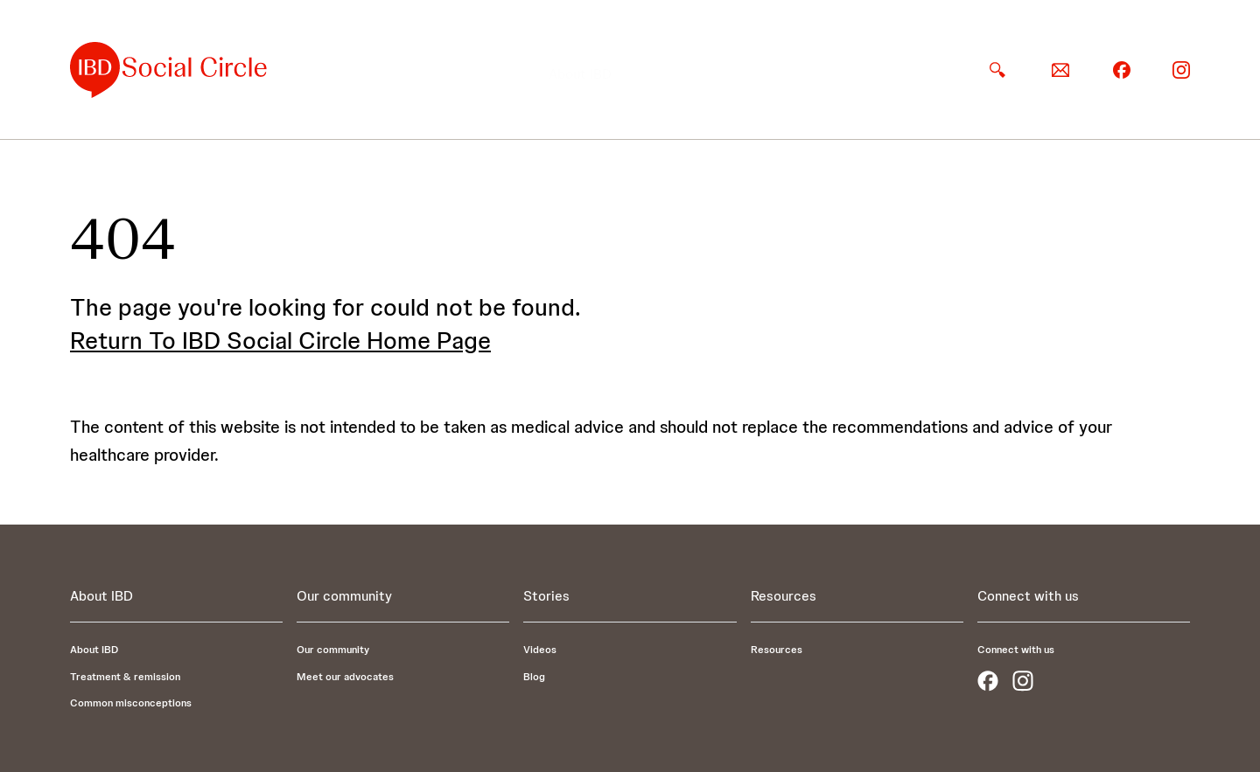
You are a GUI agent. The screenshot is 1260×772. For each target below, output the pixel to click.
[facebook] (1121, 69)
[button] (580, 69)
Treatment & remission (125, 677)
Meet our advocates (345, 677)
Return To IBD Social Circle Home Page (280, 340)
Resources (912, 69)
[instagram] (1181, 69)
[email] (1060, 69)
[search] (997, 69)
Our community (701, 69)
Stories (814, 69)
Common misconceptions (131, 703)
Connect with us (1015, 650)
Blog (534, 677)
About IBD (580, 69)
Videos (539, 650)
